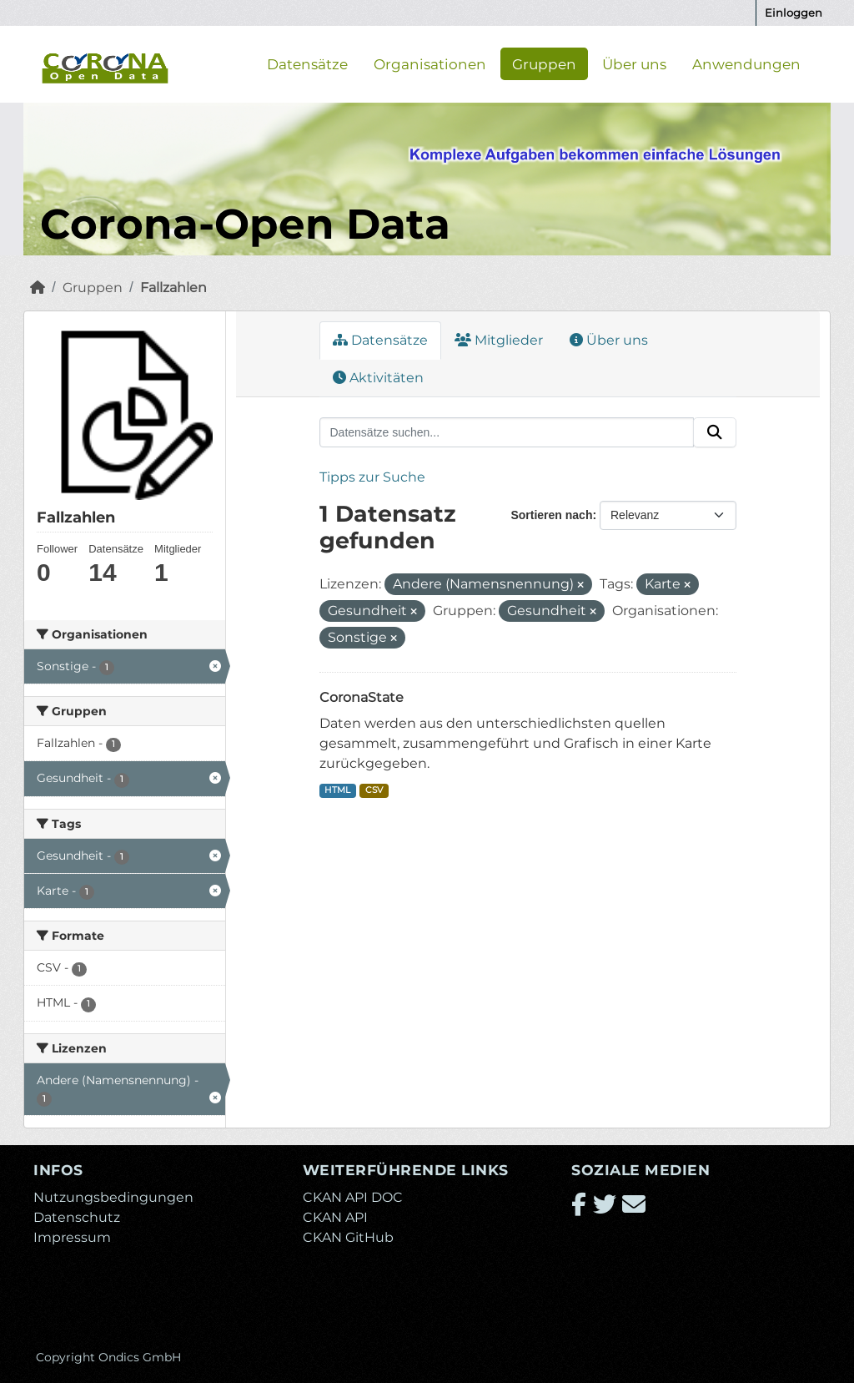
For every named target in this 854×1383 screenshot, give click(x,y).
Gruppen (544, 63)
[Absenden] (714, 432)
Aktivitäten (378, 378)
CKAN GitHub (348, 1237)
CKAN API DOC (353, 1197)
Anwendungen (746, 63)
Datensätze (307, 63)
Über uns (634, 63)
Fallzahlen (173, 287)
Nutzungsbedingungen (113, 1197)
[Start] (37, 287)
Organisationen (430, 63)
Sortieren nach (551, 515)
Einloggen (793, 12)
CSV (374, 790)
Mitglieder (499, 340)
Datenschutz (76, 1217)
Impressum (72, 1237)
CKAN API (335, 1217)
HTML (337, 790)
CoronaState (361, 697)
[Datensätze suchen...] (507, 432)
